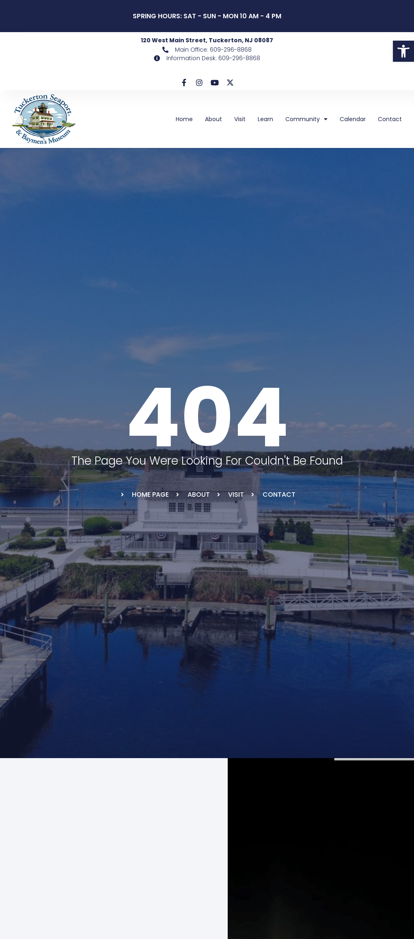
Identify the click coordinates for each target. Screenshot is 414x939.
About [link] (213, 119)
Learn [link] (265, 119)
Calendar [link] (353, 119)
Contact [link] (390, 119)
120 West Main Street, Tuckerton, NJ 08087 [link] (207, 40)
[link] (403, 51)
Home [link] (184, 119)
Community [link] (306, 119)
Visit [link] (240, 119)
